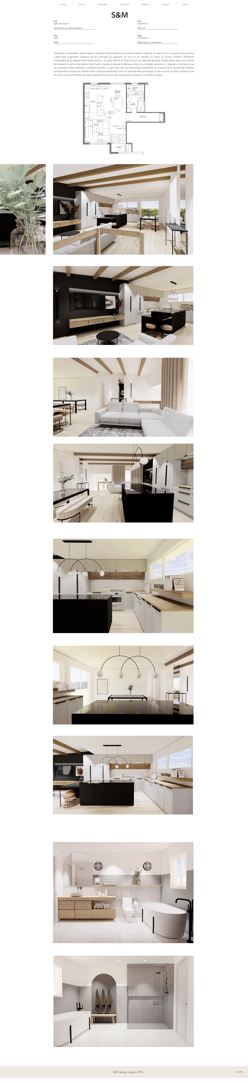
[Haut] (239, 1072)
